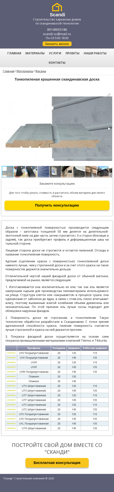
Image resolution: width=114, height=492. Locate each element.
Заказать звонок (57, 44)
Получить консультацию (57, 205)
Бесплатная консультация (57, 463)
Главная (8, 71)
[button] (109, 95)
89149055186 (57, 29)
